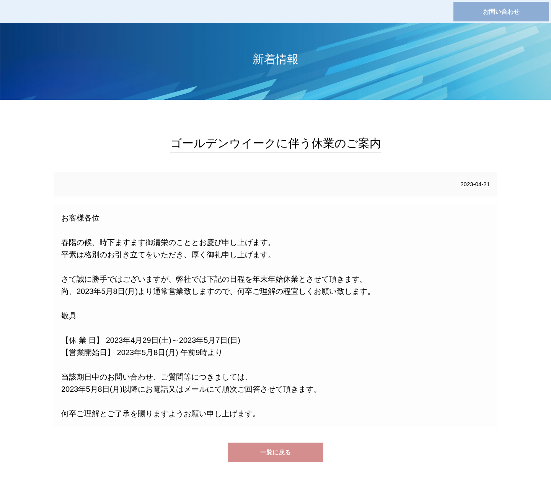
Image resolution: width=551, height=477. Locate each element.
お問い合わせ (501, 11)
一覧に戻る (275, 452)
